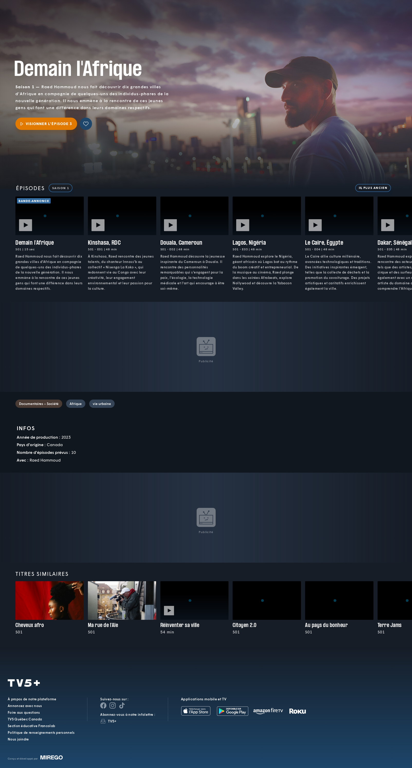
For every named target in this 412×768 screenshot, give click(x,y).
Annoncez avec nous (25, 706)
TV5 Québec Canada (25, 719)
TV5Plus (39, 13)
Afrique (76, 404)
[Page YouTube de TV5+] (122, 705)
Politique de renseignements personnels (41, 732)
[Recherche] (390, 17)
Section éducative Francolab (31, 726)
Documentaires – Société (39, 404)
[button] (320, 17)
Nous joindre (18, 739)
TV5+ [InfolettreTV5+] (112, 721)
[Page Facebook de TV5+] (103, 705)
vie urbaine (102, 404)
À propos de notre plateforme (32, 699)
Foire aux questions (24, 712)
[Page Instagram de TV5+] (112, 705)
